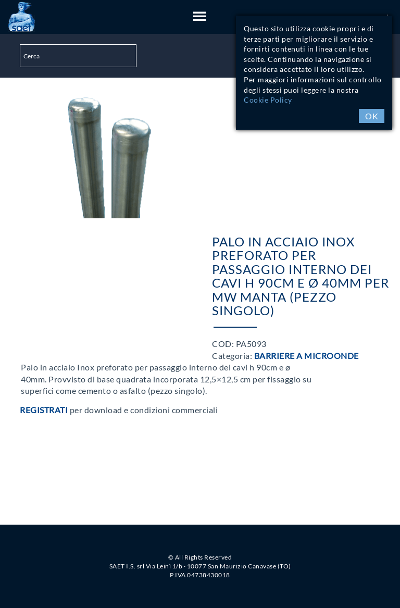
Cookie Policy (268, 99)
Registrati (44, 410)
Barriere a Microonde (306, 356)
